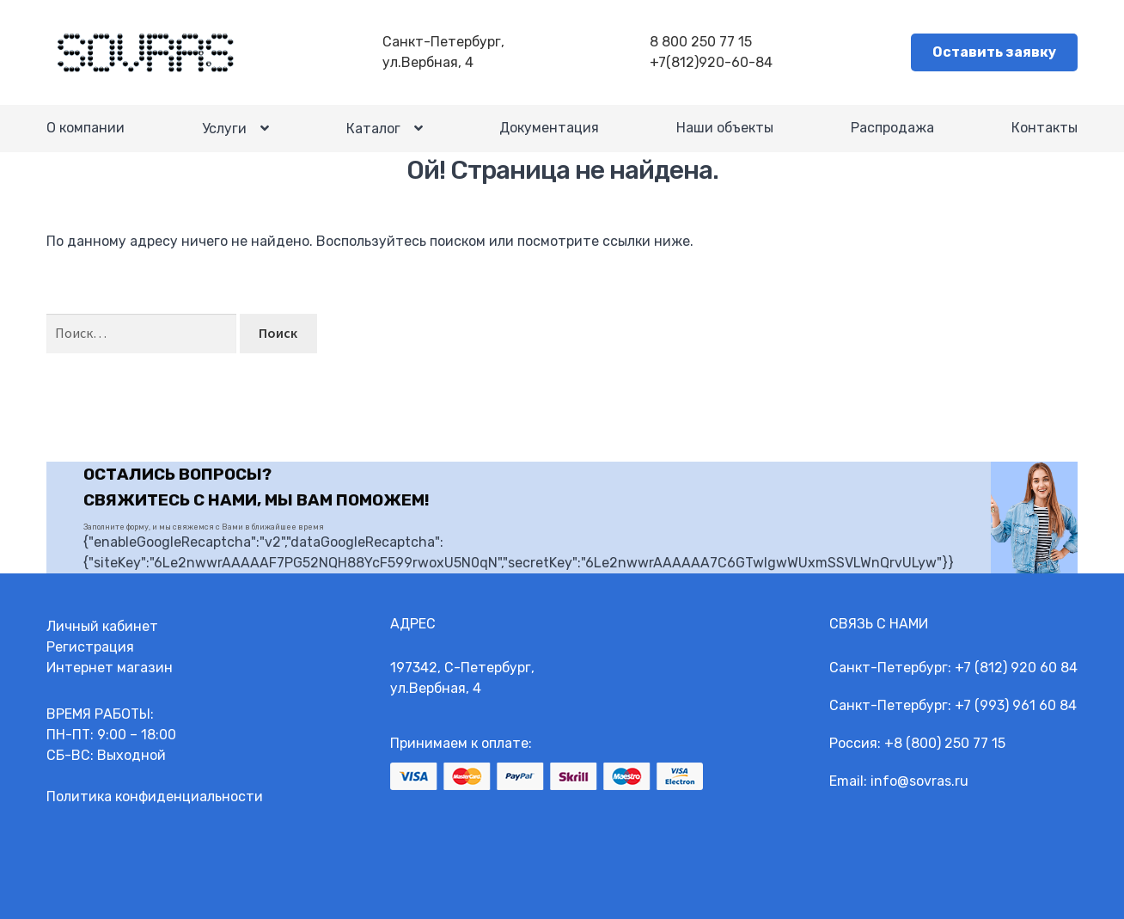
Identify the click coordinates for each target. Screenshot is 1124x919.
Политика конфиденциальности (154, 796)
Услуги (224, 128)
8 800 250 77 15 (701, 42)
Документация (549, 127)
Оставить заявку (994, 52)
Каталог (373, 128)
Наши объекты (724, 127)
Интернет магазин (109, 667)
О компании (85, 127)
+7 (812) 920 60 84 (1016, 667)
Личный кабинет (102, 626)
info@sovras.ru (919, 781)
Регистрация (90, 647)
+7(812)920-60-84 (711, 62)
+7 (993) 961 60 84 (1016, 705)
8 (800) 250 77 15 (949, 743)
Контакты (1044, 127)
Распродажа (892, 127)
